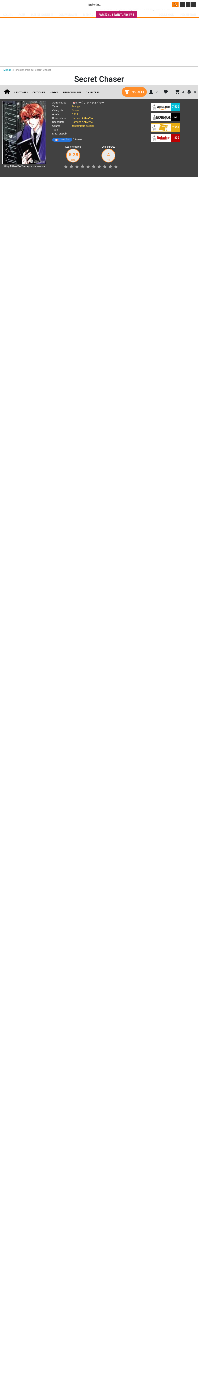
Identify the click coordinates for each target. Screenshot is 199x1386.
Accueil (8, 15)
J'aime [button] (13, 182)
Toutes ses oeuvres (66, 424)
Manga (35, 5)
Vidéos (54, 92)
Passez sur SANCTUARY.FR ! (116, 15)
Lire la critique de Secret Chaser (24, 245)
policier (90, 125)
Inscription (188, 15)
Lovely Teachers (162, 9)
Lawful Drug (33, 463)
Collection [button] (30, 182)
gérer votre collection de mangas (87, 514)
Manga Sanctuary (48, 511)
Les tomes (21, 92)
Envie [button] (70, 182)
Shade (81, 402)
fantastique (78, 125)
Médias (88, 15)
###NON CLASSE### (142, 9)
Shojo (75, 110)
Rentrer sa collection (101, 534)
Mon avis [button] (87, 182)
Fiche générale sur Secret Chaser (32, 69)
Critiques (39, 92)
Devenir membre (82, 534)
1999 (75, 114)
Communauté (68, 15)
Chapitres (93, 92)
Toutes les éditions (66, 351)
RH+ (11, 463)
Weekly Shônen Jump (109, 9)
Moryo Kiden (50, 402)
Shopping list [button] (51, 182)
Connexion (166, 15)
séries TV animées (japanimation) (155, 511)
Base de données (41, 15)
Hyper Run (19, 402)
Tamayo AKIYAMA (82, 118)
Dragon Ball (125, 9)
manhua (129, 511)
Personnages (72, 92)
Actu (21, 15)
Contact (122, 534)
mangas (111, 511)
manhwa (120, 511)
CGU (114, 534)
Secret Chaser (27, 221)
